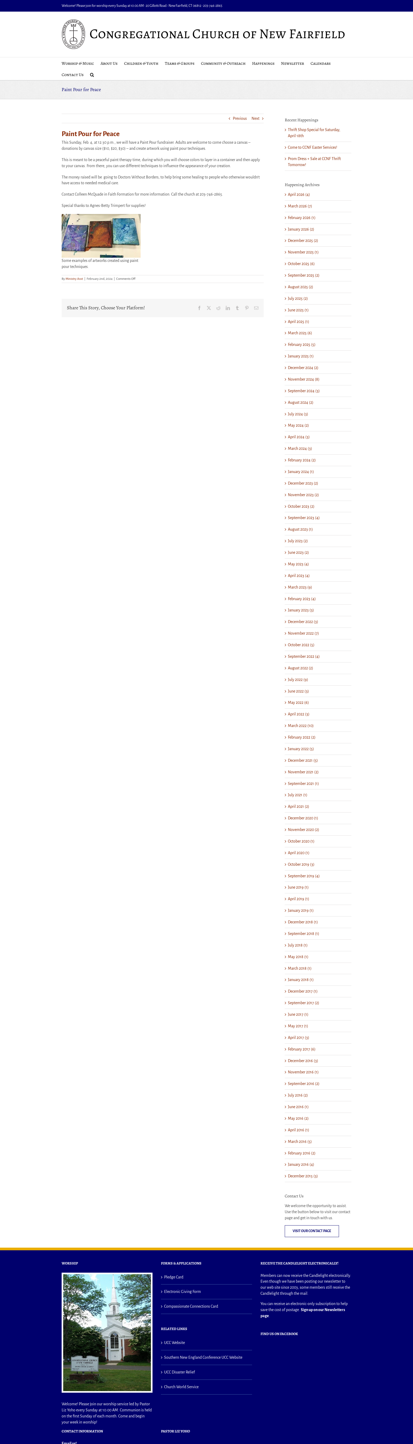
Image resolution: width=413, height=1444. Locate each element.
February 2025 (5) (302, 344)
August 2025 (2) (300, 287)
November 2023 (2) (303, 495)
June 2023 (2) (298, 552)
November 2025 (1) (303, 252)
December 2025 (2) (303, 240)
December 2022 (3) (303, 622)
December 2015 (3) (303, 1176)
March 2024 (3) (300, 448)
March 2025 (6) (300, 333)
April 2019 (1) (298, 899)
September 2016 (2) (303, 1084)
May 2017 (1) (298, 1026)
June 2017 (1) (298, 1014)
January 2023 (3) (301, 610)
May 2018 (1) (298, 957)
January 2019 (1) (301, 910)
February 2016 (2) (302, 1153)
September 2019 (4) (304, 876)
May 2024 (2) (298, 425)
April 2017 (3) (298, 1037)
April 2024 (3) (299, 437)
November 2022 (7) (303, 633)
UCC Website (174, 1343)
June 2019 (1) (298, 887)
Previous (240, 118)
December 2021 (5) (303, 760)
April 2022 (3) (298, 714)
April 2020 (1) (298, 853)
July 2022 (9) (298, 680)
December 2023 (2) (303, 483)
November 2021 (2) (303, 772)
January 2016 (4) (301, 1164)
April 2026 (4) (299, 194)
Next (255, 118)
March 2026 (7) (300, 206)
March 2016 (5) (300, 1141)
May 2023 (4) (298, 564)
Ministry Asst (74, 279)
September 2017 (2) (303, 1003)
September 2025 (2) (303, 275)
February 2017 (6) (302, 1049)
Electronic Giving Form (182, 1291)
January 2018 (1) (301, 980)
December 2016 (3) (303, 1061)
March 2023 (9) (300, 587)
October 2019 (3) (301, 864)
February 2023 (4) (302, 599)
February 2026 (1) (302, 218)
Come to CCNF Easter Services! (312, 147)
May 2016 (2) (298, 1118)
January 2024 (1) (301, 472)
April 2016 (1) (298, 1130)
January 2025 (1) (301, 356)
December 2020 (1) (303, 818)
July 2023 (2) (298, 541)
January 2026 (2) (301, 229)
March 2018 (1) (300, 968)
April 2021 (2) (298, 806)
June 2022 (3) (298, 691)
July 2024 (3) (298, 414)
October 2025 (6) (301, 264)
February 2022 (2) (302, 737)
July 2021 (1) (297, 795)
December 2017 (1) (303, 991)
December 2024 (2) (303, 368)
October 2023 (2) (301, 506)
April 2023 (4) (299, 576)
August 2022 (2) (300, 668)
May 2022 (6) (298, 702)
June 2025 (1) (298, 310)
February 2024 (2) (302, 460)
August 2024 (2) (300, 402)
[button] (92, 74)
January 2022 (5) (301, 749)
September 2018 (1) (303, 934)
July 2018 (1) (298, 945)
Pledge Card (173, 1277)
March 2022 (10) (301, 726)
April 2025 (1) (298, 322)
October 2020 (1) (301, 841)
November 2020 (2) (303, 830)
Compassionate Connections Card (191, 1306)
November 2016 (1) (303, 1072)
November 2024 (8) (303, 379)
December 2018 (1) (303, 922)
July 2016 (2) (298, 1095)
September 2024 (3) (304, 391)
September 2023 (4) (304, 518)
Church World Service (181, 1387)
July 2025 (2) (298, 298)
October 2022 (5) (301, 645)
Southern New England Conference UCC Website (203, 1357)
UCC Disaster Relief (179, 1372)
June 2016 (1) (298, 1107)
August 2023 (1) (300, 529)
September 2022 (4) (304, 656)
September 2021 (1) (303, 783)
